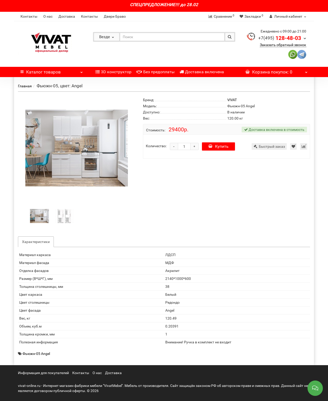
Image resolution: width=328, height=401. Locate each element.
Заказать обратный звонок (283, 45)
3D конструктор (113, 71)
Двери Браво (115, 16)
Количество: (156, 146)
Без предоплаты (156, 71)
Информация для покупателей (43, 373)
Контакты (28, 16)
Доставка (66, 16)
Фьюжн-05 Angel (36, 354)
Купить (218, 146)
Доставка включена (202, 71)
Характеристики (36, 242)
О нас (48, 16)
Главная (25, 86)
